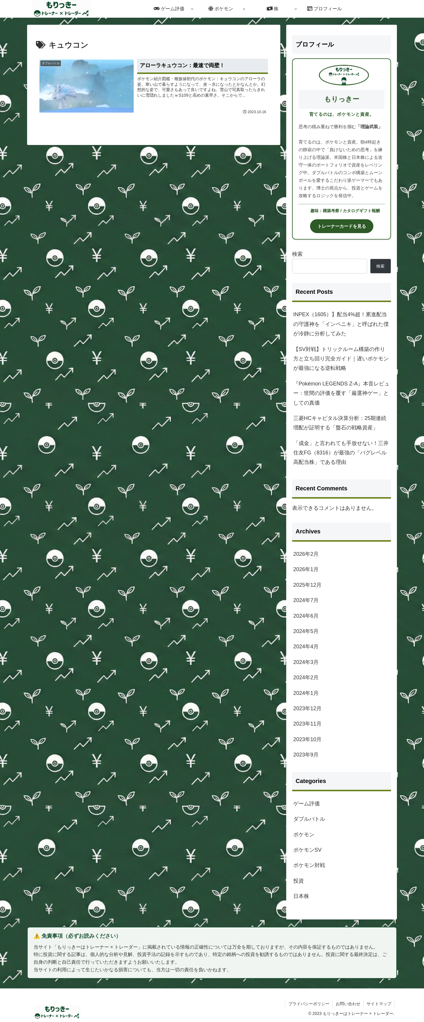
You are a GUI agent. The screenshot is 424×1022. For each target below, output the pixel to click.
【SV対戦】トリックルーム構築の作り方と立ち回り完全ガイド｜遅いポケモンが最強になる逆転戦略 (341, 358)
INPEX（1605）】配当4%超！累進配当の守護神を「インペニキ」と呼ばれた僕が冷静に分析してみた (341, 324)
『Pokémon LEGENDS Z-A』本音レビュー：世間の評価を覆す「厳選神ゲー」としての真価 (341, 393)
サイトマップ (379, 1003)
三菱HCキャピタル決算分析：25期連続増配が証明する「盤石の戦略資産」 (339, 423)
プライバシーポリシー (308, 1003)
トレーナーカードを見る (341, 226)
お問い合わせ (348, 1003)
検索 (297, 254)
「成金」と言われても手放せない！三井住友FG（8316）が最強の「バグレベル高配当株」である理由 (341, 452)
